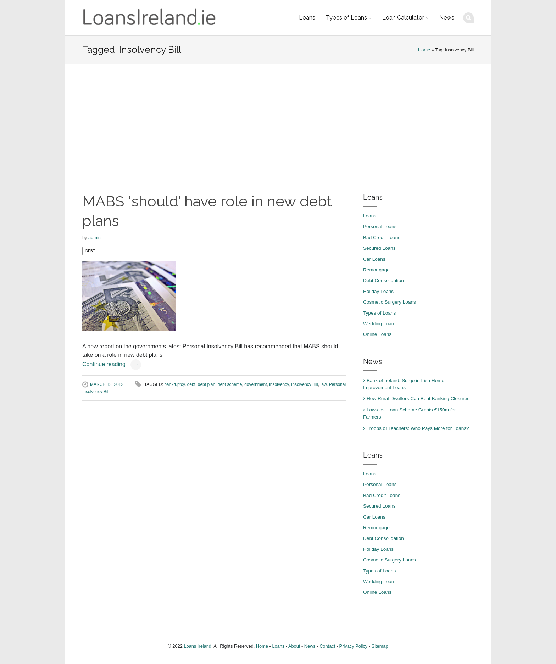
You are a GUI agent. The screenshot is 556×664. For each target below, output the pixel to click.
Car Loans (374, 259)
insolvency (279, 384)
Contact (327, 646)
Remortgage (376, 269)
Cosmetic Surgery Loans (389, 302)
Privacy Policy (353, 646)
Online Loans (377, 334)
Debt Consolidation (383, 280)
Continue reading (111, 364)
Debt (90, 251)
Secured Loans (379, 248)
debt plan (206, 384)
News (446, 17)
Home (424, 49)
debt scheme (230, 384)
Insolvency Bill (304, 384)
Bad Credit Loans (381, 237)
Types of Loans (346, 17)
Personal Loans (379, 226)
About (294, 646)
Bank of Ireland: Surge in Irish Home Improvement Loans (403, 384)
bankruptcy (174, 384)
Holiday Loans (378, 291)
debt (191, 384)
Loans (307, 17)
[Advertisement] (278, 128)
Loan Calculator (403, 17)
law (324, 384)
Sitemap (380, 646)
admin (94, 237)
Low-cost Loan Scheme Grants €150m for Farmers (409, 413)
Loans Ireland (197, 646)
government (255, 384)
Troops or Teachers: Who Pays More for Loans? (418, 428)
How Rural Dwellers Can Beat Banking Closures (418, 398)
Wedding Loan (378, 323)
